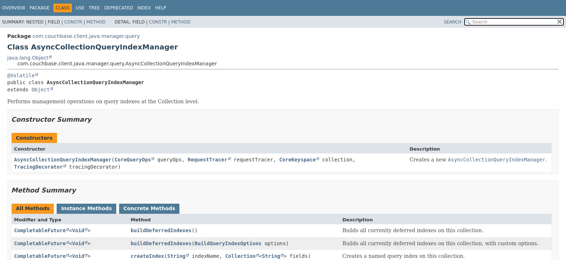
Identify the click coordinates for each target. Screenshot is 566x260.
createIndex (147, 256)
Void (78, 230)
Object (40, 89)
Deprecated (118, 7)
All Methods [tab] (32, 208)
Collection (240, 256)
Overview (13, 7)
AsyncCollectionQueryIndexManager (63, 159)
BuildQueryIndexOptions (228, 243)
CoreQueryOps (132, 159)
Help (160, 7)
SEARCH (453, 22)
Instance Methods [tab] (86, 208)
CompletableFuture (40, 230)
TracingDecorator (38, 167)
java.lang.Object (27, 58)
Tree (94, 7)
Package (39, 7)
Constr (73, 22)
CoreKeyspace (297, 159)
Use (80, 7)
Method (96, 22)
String (176, 256)
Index (144, 7)
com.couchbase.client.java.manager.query (86, 36)
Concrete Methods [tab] (149, 208)
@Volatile (21, 75)
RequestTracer (207, 159)
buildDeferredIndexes (161, 230)
